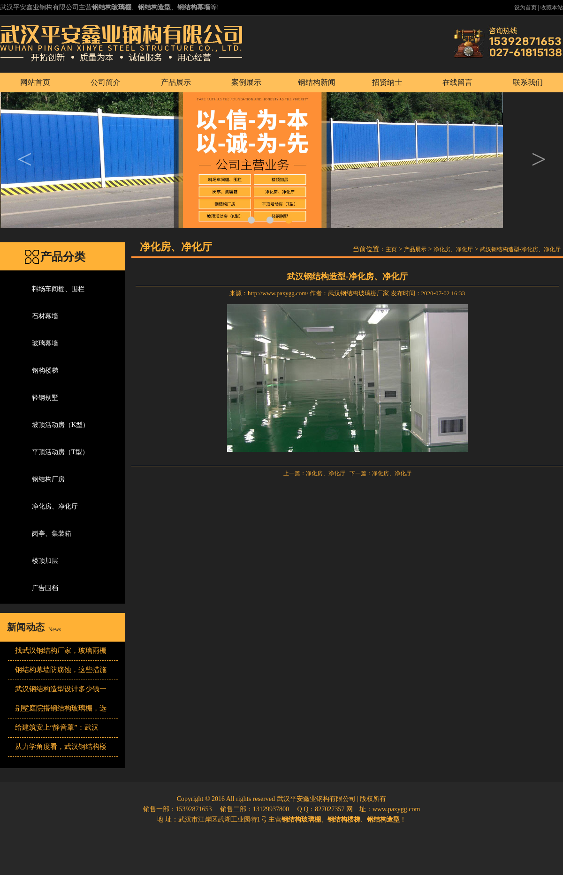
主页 (391, 249)
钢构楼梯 (45, 370)
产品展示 (176, 82)
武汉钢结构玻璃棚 (352, 293)
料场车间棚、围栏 (58, 288)
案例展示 (246, 82)
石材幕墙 (45, 316)
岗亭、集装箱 (51, 533)
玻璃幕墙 (45, 343)
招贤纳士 (387, 82)
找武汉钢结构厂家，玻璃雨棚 (61, 650)
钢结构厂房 (48, 479)
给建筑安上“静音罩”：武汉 (57, 727)
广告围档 (45, 587)
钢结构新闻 (316, 82)
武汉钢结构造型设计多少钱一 (61, 689)
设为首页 (525, 7)
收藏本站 (551, 7)
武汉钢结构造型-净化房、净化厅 (520, 249)
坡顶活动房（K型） (60, 424)
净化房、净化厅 (55, 506)
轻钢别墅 (45, 397)
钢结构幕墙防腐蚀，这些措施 (61, 669)
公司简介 (106, 82)
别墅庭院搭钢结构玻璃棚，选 (61, 708)
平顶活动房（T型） (60, 452)
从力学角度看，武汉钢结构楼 (61, 746)
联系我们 (528, 82)
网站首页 (35, 82)
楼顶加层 (45, 560)
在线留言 (457, 82)
